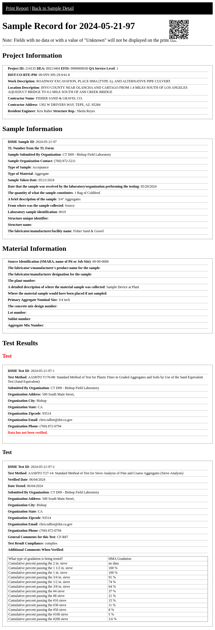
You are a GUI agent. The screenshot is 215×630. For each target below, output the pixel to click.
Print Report (17, 8)
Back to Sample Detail (53, 8)
